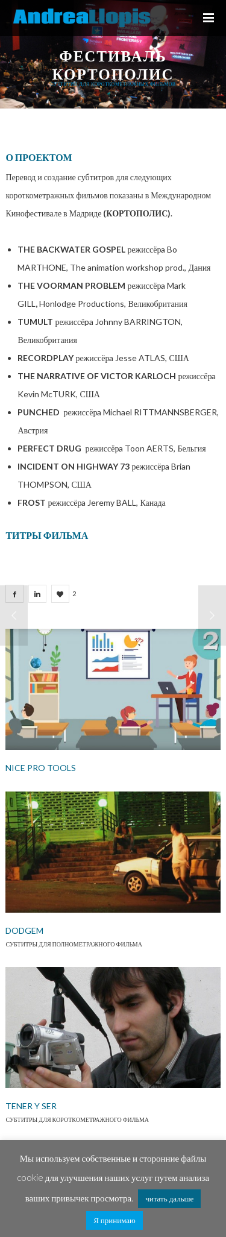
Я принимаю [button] (114, 1220)
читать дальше (169, 1198)
